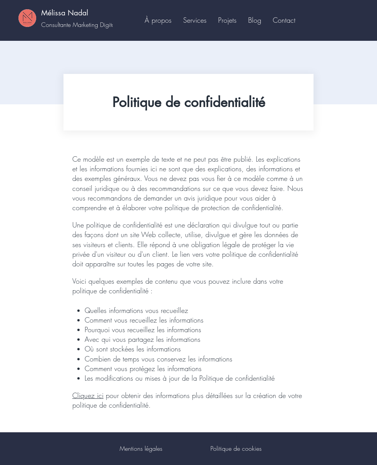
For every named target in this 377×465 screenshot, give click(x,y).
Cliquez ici (87, 395)
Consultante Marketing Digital (78, 24)
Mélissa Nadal (64, 13)
